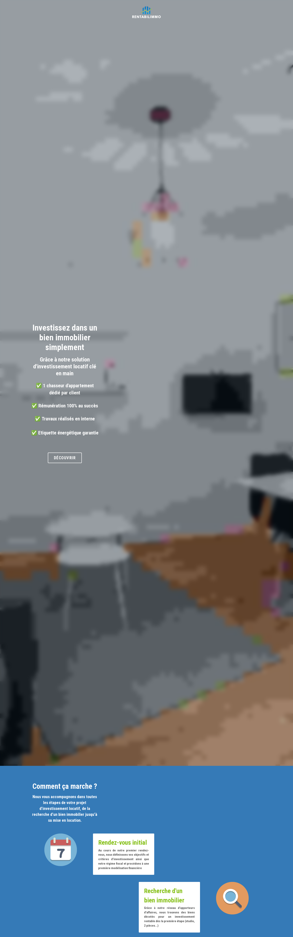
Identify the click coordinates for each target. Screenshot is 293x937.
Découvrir (146, 437)
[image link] (146, 12)
